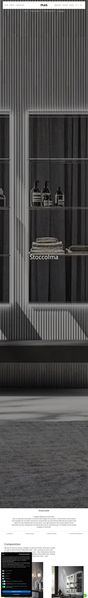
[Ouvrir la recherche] (75, 5)
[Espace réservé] (78, 5)
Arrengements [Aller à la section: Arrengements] (9, 533)
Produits (12, 5)
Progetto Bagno (35, 11)
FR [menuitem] (80, 5)
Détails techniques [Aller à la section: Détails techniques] (29, 533)
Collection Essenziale (49, 11)
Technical (65, 5)
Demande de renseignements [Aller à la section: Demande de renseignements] (75, 533)
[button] (85, 595)
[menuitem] (81, 5)
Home (25, 11)
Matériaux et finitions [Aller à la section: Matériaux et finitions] (51, 533)
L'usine (6, 5)
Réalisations (58, 5)
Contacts (71, 5)
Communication (20, 5)
